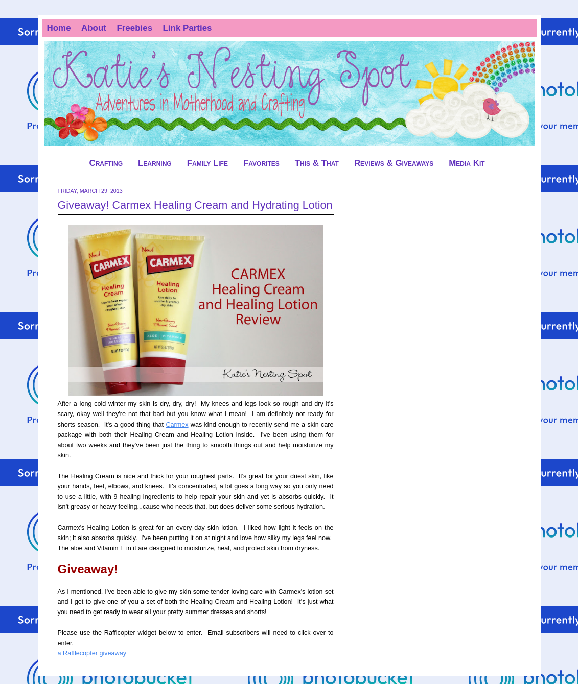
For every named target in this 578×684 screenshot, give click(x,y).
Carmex (177, 424)
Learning (155, 163)
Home (59, 28)
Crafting (106, 163)
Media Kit (466, 163)
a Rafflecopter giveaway (92, 653)
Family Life (207, 163)
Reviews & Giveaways (393, 163)
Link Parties (187, 28)
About (93, 28)
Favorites (261, 163)
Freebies (134, 28)
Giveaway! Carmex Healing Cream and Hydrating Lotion (195, 205)
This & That (317, 163)
